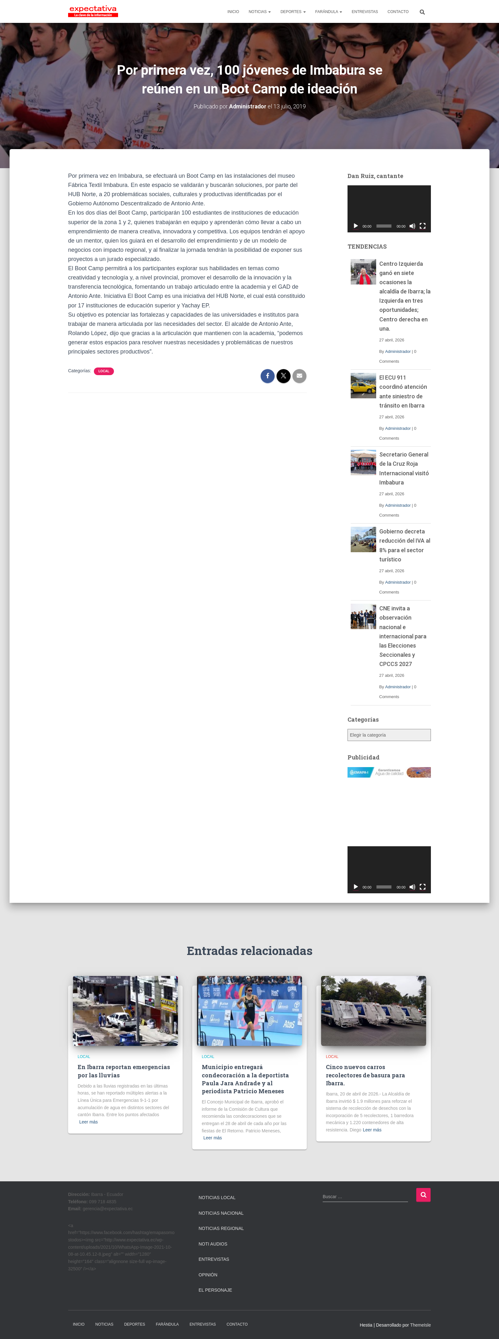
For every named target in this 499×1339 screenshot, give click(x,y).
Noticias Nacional (221, 1212)
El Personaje (215, 1290)
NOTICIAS (260, 12)
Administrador (398, 351)
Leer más (88, 1121)
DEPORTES (293, 12)
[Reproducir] (356, 226)
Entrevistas (214, 1259)
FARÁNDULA (328, 12)
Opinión (208, 1274)
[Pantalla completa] (422, 226)
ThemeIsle (420, 1325)
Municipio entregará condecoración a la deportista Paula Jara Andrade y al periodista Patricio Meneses (245, 1079)
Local (103, 371)
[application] (389, 208)
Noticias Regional (221, 1228)
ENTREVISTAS (365, 12)
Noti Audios (213, 1243)
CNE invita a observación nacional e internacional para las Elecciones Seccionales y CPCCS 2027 (402, 636)
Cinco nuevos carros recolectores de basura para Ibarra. (365, 1075)
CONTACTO (398, 12)
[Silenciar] (412, 226)
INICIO (233, 12)
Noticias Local (217, 1197)
